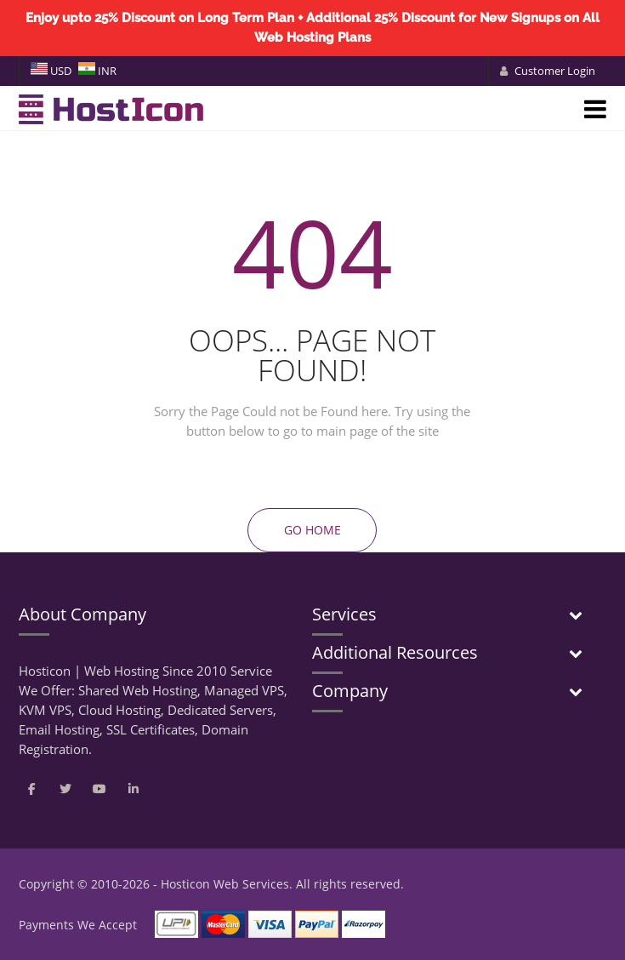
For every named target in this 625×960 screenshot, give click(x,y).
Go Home (312, 530)
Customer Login (547, 70)
